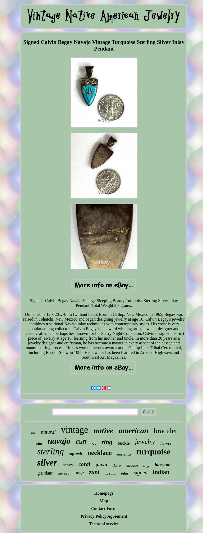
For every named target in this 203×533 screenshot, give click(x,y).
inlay (124, 473)
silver (47, 462)
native (103, 430)
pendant (45, 473)
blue (39, 443)
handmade (110, 474)
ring (107, 442)
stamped (63, 473)
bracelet (165, 431)
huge (79, 472)
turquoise (153, 451)
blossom (162, 464)
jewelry (145, 441)
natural (48, 432)
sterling (50, 451)
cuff (81, 441)
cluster (117, 465)
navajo (59, 440)
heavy (67, 464)
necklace (99, 452)
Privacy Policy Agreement (104, 516)
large (146, 466)
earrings (124, 454)
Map (104, 501)
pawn (101, 464)
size (33, 433)
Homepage (104, 493)
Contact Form (104, 508)
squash (75, 453)
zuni (94, 472)
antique (132, 465)
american (134, 430)
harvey (166, 443)
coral (84, 464)
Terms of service (103, 524)
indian (161, 472)
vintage (74, 430)
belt (94, 444)
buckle (124, 443)
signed (140, 472)
